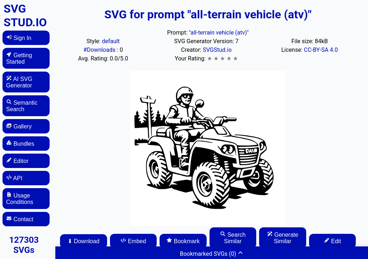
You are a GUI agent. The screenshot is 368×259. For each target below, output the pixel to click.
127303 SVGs (24, 245)
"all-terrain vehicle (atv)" (219, 32)
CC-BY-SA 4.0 (321, 49)
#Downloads (100, 49)
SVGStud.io (217, 49)
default (111, 41)
